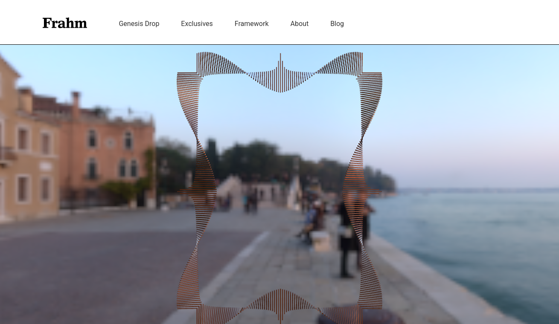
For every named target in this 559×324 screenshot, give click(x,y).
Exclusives (197, 24)
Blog (337, 24)
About (300, 24)
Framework (252, 24)
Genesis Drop (139, 24)
